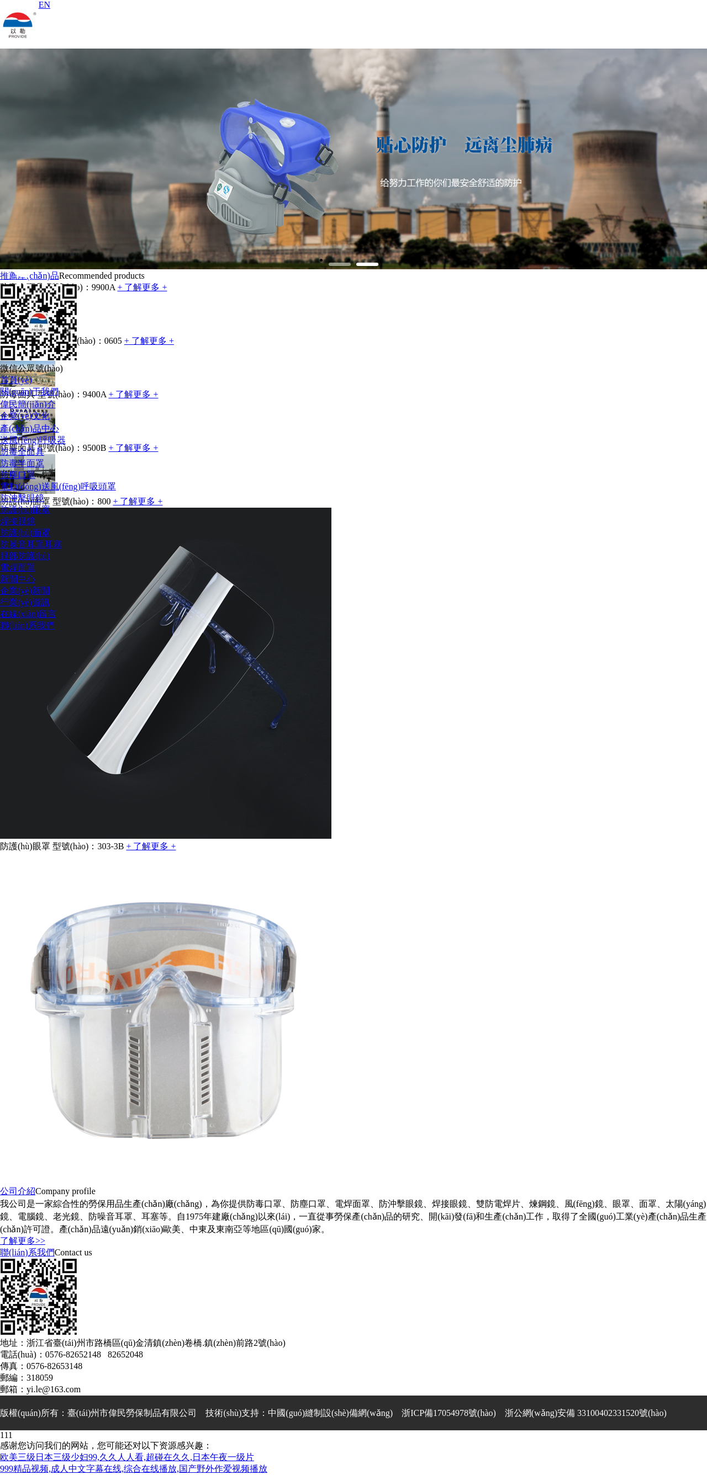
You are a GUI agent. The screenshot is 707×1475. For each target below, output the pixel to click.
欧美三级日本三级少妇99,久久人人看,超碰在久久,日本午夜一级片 (127, 1457)
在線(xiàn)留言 (28, 614)
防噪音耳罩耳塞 (31, 544)
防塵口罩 (17, 475)
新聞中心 (17, 579)
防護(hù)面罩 (25, 532)
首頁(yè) (16, 380)
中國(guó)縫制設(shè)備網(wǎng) (330, 1413)
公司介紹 (17, 1191)
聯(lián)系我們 (27, 625)
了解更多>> (22, 1240)
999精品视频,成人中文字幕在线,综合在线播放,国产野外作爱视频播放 (133, 1468)
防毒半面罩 (22, 463)
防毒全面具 (22, 451)
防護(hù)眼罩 (25, 509)
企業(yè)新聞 (25, 590)
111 (6, 1435)
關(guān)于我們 (29, 391)
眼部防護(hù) (25, 556)
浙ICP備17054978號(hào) (449, 1413)
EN (44, 4)
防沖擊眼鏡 (22, 498)
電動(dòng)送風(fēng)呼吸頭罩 (58, 486)
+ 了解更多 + (151, 846)
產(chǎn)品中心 (29, 428)
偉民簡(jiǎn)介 (28, 404)
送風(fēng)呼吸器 (33, 440)
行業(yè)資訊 (25, 602)
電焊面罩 (17, 567)
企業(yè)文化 (25, 415)
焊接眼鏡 (17, 521)
